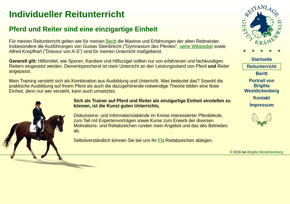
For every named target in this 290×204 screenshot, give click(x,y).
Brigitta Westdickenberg (265, 152)
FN (161, 140)
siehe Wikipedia (195, 46)
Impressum (262, 105)
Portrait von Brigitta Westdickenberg (261, 85)
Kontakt (261, 97)
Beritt (262, 73)
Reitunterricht (262, 66)
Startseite (261, 59)
